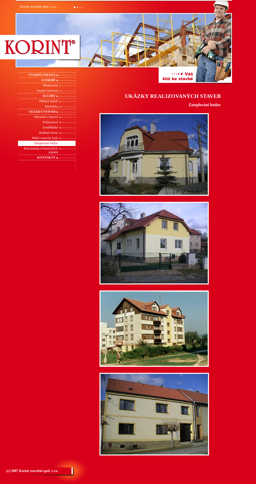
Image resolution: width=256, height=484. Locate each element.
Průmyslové (50, 122)
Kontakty (46, 157)
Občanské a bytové (46, 117)
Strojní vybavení (47, 90)
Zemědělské (50, 127)
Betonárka (51, 106)
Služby (49, 96)
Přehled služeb (48, 101)
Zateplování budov (46, 143)
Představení (50, 85)
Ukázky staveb (42, 111)
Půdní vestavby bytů (45, 138)
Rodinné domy (48, 132)
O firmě (49, 80)
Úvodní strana (42, 75)
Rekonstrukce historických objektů (41, 150)
